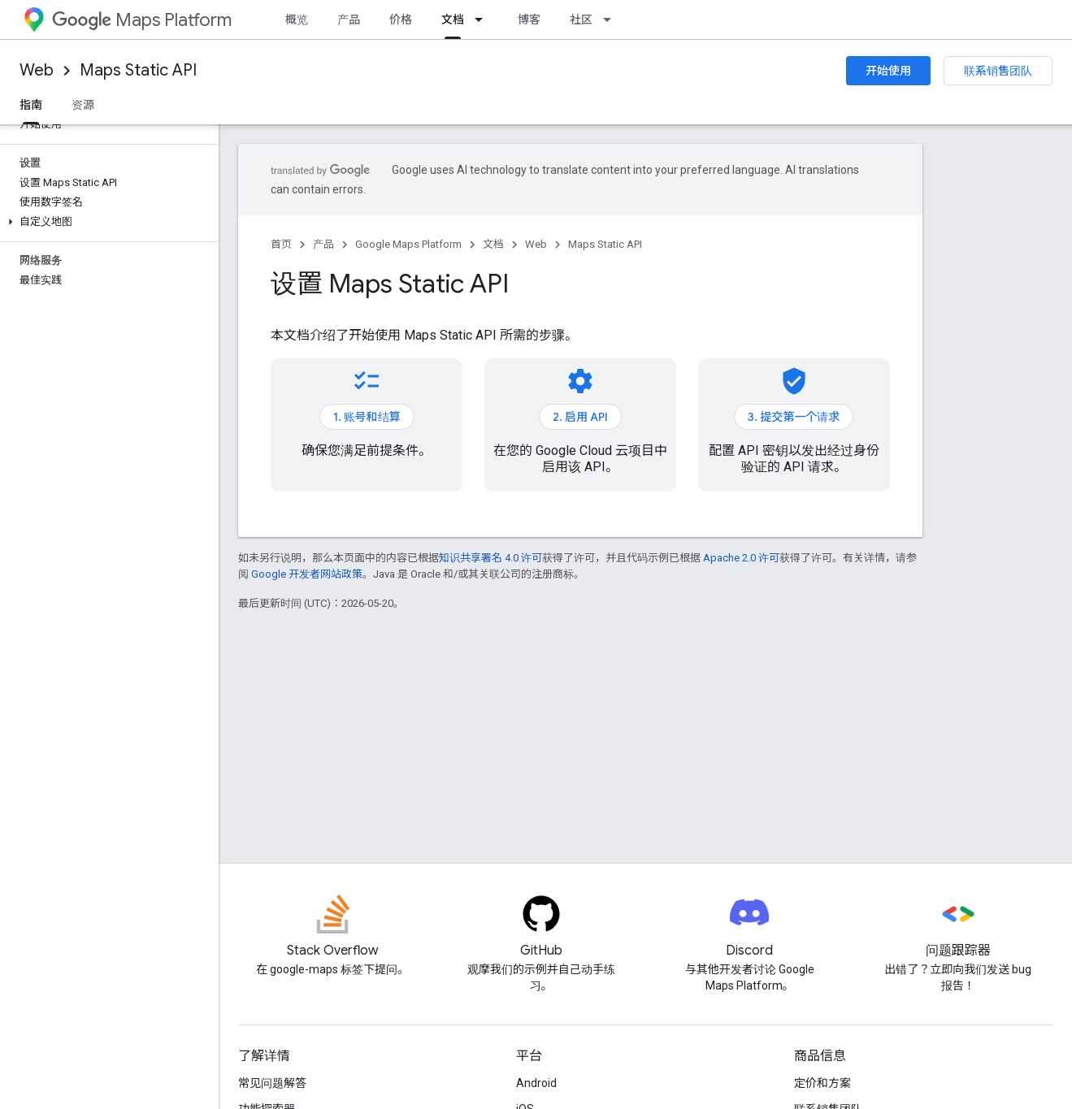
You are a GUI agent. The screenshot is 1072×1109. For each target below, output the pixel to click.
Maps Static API (138, 70)
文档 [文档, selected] (452, 19)
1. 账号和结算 (367, 416)
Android (536, 1083)
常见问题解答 (272, 1083)
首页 (281, 244)
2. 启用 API (580, 416)
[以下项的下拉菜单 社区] (611, 19)
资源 (83, 104)
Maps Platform (142, 20)
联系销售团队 (998, 70)
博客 (529, 19)
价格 (400, 19)
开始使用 (888, 70)
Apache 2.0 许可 (741, 558)
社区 (581, 19)
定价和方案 (822, 1083)
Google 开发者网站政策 (306, 574)
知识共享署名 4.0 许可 (490, 558)
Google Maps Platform (408, 244)
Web (37, 70)
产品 (348, 19)
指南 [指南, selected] (31, 104)
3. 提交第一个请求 (794, 416)
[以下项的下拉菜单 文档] (483, 19)
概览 (296, 19)
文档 (493, 244)
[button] (106, 222)
